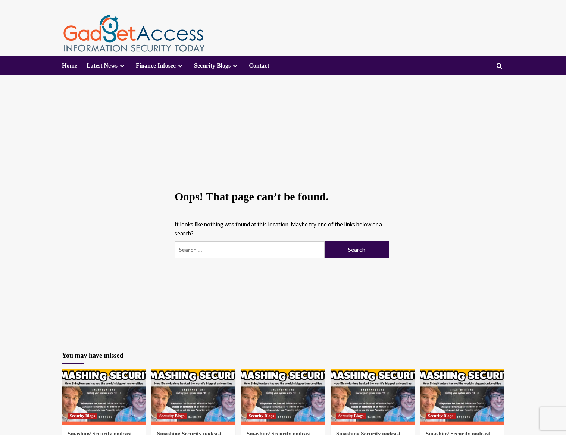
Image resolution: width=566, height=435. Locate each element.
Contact (259, 65)
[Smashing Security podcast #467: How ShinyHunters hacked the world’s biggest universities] (104, 397)
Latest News (102, 65)
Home (69, 65)
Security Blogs (212, 65)
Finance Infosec (156, 65)
